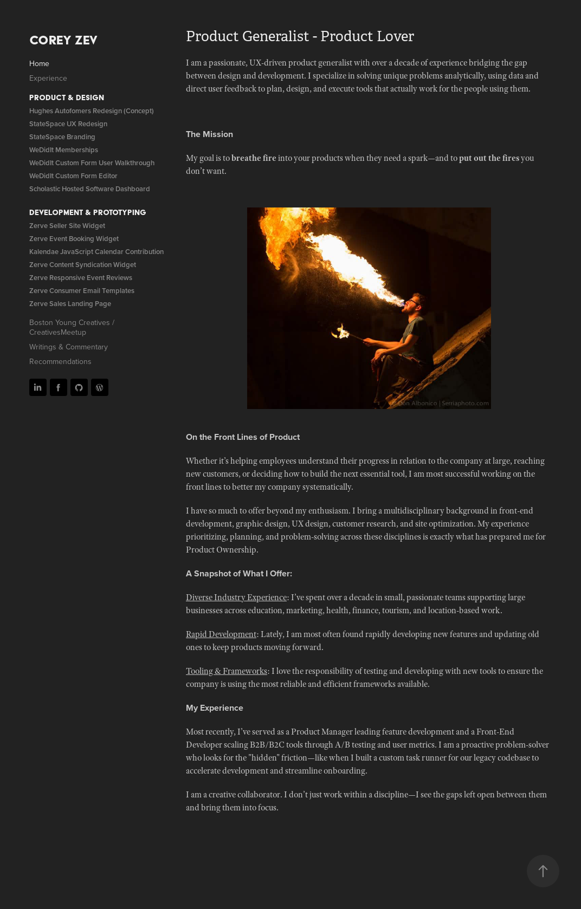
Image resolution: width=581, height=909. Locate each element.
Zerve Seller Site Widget (67, 225)
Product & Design (66, 97)
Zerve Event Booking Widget (74, 238)
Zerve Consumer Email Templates (81, 290)
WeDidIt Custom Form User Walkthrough (91, 163)
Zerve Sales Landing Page (70, 303)
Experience (48, 78)
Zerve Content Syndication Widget (82, 264)
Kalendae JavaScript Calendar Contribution (96, 251)
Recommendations (60, 361)
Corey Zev (63, 40)
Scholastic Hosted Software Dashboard (89, 189)
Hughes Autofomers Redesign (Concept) (91, 111)
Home (39, 63)
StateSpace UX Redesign (68, 124)
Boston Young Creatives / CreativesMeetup (71, 327)
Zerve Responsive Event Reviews (80, 277)
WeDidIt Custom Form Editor (73, 176)
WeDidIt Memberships (63, 150)
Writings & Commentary (68, 346)
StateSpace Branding (62, 137)
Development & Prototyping (87, 212)
